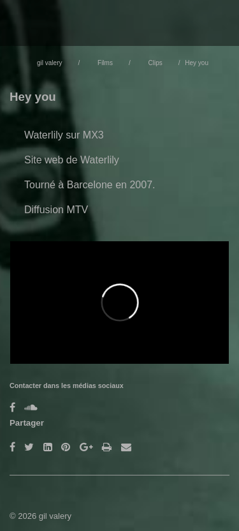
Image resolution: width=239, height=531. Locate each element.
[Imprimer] (107, 447)
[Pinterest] (65, 447)
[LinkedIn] (47, 447)
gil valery (49, 62)
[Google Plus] (86, 447)
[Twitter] (29, 447)
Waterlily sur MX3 (64, 135)
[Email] (126, 447)
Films (105, 62)
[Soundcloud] (31, 407)
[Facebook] (12, 407)
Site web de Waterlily (71, 159)
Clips (155, 62)
